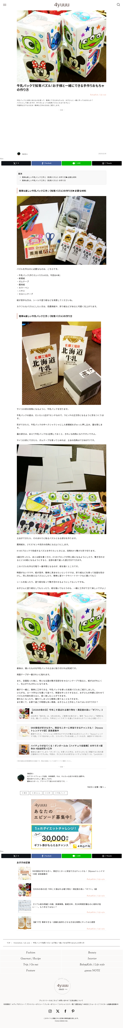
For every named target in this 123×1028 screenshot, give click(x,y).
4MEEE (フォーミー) (91, 1004)
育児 (25, 793)
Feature (30, 971)
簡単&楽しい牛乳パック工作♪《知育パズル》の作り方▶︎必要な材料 (49, 177)
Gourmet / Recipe (31, 959)
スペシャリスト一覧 (66, 1004)
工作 (48, 793)
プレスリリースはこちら (48, 1000)
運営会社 (78, 1004)
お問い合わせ (63, 1000)
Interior (92, 959)
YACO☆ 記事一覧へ (95, 787)
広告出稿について (76, 1000)
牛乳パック (61, 793)
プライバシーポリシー (34, 1004)
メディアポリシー (18, 1004)
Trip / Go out (30, 965)
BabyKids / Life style (92, 965)
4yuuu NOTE (92, 971)
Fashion (30, 953)
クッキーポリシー (50, 1004)
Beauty (92, 953)
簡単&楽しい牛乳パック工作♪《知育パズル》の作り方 (44, 180)
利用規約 (7, 1004)
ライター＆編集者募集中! (109, 1004)
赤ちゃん (37, 793)
